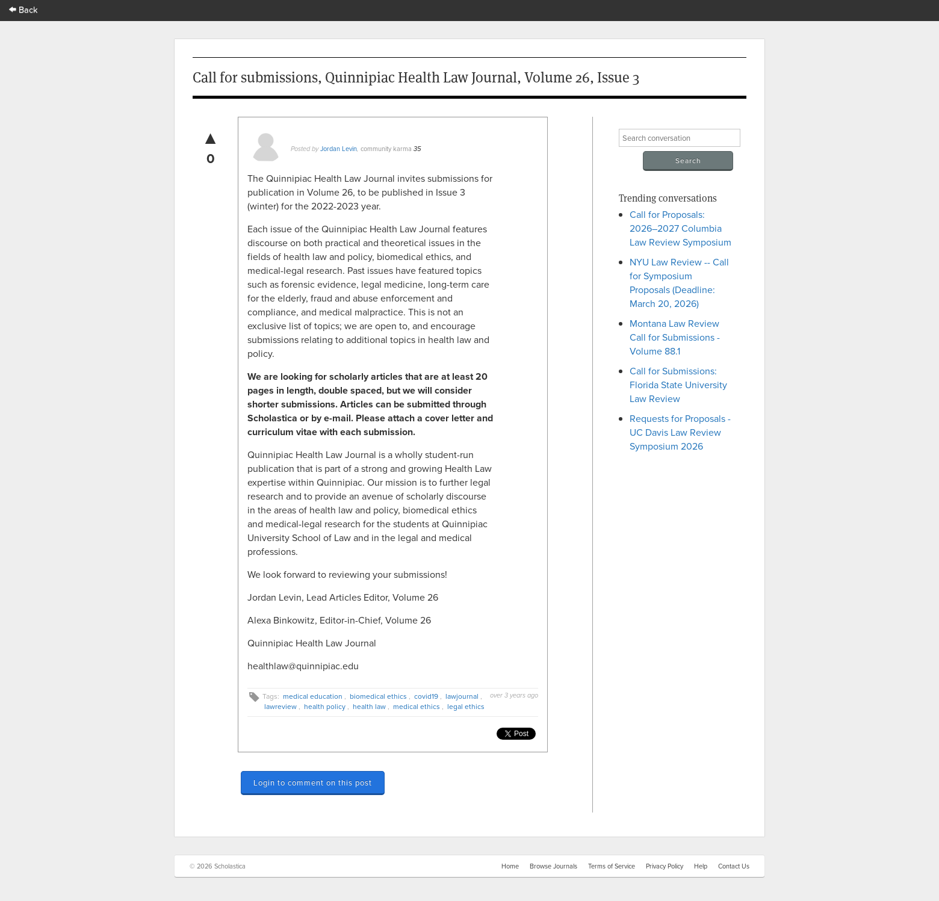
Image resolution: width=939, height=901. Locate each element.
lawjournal (462, 696)
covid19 (426, 696)
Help (700, 866)
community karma (386, 148)
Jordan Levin (338, 148)
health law (369, 706)
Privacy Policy (664, 866)
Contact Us (733, 866)
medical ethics (416, 706)
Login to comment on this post (312, 782)
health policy (325, 706)
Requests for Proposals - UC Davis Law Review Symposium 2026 (680, 432)
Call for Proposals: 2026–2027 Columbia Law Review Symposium (680, 228)
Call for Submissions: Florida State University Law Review (678, 384)
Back (23, 9)
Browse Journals (553, 866)
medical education (312, 696)
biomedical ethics (378, 696)
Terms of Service (611, 866)
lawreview (280, 706)
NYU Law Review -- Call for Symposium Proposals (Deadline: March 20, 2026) (679, 282)
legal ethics (466, 706)
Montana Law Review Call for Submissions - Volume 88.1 (675, 337)
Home (510, 866)
